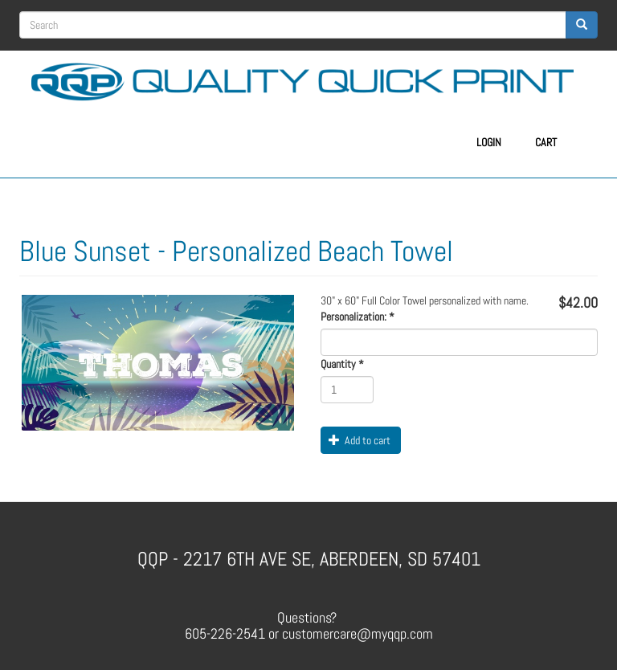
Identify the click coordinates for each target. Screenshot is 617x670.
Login (488, 142)
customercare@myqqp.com (357, 633)
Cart (546, 142)
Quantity (342, 364)
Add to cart (360, 440)
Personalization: (357, 316)
